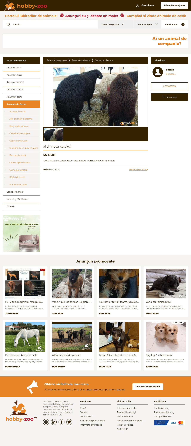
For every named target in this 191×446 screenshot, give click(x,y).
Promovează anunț (164, 412)
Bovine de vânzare (19, 126)
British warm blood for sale (21, 355)
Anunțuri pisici (14, 75)
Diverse (10, 206)
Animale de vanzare (57, 60)
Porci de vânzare (18, 184)
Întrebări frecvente (126, 408)
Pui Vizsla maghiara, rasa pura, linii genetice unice (23, 302)
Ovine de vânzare (18, 170)
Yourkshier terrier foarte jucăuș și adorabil (118, 302)
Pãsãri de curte (17, 177)
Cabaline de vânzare (19, 133)
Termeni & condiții (126, 412)
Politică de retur (125, 416)
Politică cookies (125, 424)
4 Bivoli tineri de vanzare (66, 355)
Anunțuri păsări (15, 89)
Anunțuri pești (14, 97)
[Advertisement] (75, 41)
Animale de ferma (16, 104)
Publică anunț (161, 408)
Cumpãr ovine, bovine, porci (23, 148)
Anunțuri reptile (15, 82)
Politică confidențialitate (129, 420)
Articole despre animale (92, 420)
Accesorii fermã (17, 111)
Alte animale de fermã (21, 118)
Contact (84, 412)
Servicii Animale (15, 192)
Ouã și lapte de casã (19, 162)
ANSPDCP (122, 429)
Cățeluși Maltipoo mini (159, 355)
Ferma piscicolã (17, 155)
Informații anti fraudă (91, 424)
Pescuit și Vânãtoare (17, 199)
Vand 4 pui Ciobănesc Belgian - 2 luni (71, 302)
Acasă (83, 408)
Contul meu (86, 416)
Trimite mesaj (169, 97)
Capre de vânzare (18, 140)
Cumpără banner (163, 416)
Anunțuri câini (14, 67)
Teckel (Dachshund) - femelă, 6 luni (117, 355)
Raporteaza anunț (138, 169)
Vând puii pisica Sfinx (158, 302)
